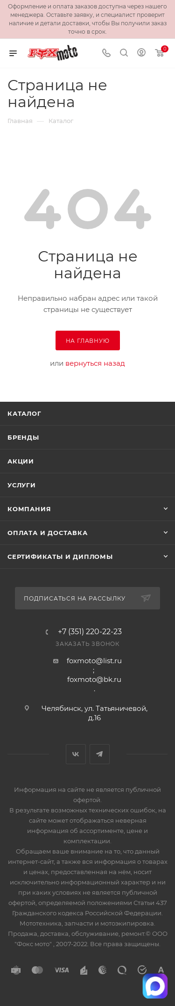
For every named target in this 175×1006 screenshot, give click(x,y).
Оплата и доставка (47, 532)
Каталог (24, 413)
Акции (20, 461)
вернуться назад (95, 363)
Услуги (21, 485)
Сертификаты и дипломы (60, 556)
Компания (29, 509)
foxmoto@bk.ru (94, 679)
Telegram (100, 754)
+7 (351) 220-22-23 (90, 632)
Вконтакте (76, 754)
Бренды (23, 437)
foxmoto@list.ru (94, 660)
